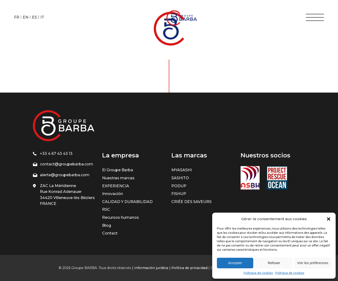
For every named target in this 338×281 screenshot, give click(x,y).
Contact (110, 233)
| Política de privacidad (188, 268)
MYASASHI (181, 170)
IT (42, 17)
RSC (106, 209)
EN (25, 17)
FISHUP (178, 193)
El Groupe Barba (117, 170)
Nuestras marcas (118, 178)
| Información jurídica (150, 268)
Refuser (274, 263)
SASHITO (180, 178)
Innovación (112, 193)
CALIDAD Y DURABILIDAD (127, 201)
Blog (106, 225)
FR (16, 17)
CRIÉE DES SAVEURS (191, 201)
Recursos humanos (120, 217)
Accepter (235, 263)
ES (34, 17)
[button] (328, 219)
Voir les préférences (312, 263)
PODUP (178, 186)
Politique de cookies (258, 273)
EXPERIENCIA (115, 186)
